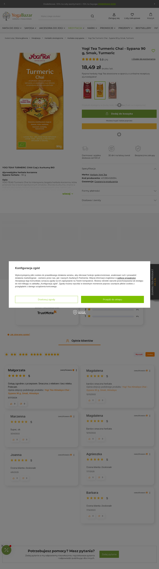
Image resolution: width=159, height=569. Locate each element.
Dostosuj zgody (46, 299)
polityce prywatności (126, 278)
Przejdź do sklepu (112, 299)
